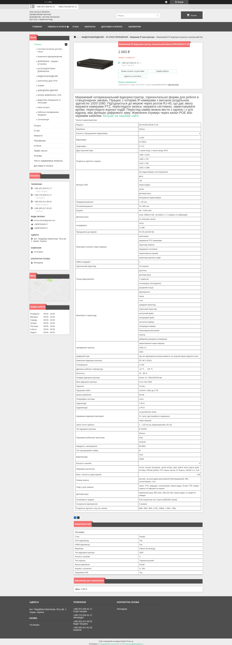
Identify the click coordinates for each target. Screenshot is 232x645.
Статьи (37, 145)
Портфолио (40, 140)
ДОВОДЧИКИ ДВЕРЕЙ (48, 90)
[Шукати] (157, 15)
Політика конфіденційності (132, 642)
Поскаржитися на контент (109, 642)
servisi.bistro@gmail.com (44, 220)
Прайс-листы (40, 150)
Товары (38, 44)
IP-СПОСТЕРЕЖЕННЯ (117, 37)
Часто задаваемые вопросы (48, 160)
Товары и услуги (57, 27)
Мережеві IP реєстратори (142, 37)
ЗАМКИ (41, 86)
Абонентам (134, 27)
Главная (37, 27)
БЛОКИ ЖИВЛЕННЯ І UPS (49, 95)
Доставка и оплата (111, 27)
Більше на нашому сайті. (121, 114)
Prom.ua (130, 639)
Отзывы (38, 155)
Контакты (90, 27)
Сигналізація (43, 119)
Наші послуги (43, 107)
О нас (76, 27)
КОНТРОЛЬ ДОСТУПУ (48, 81)
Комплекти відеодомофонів (50, 56)
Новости (38, 135)
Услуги (37, 125)
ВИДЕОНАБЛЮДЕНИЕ (93, 37)
